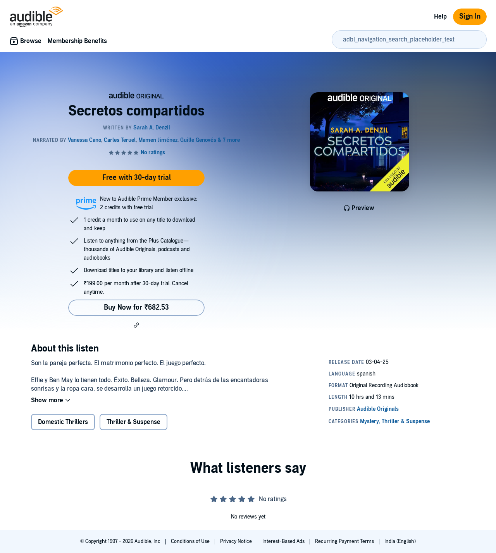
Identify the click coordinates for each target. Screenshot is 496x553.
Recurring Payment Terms (345, 541)
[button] (136, 325)
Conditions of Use (191, 541)
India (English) (400, 541)
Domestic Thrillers (63, 422)
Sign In (469, 16)
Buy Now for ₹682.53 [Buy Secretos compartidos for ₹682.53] (136, 307)
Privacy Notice (236, 541)
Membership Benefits (77, 41)
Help (440, 17)
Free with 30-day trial (136, 178)
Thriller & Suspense (133, 422)
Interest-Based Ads (284, 541)
